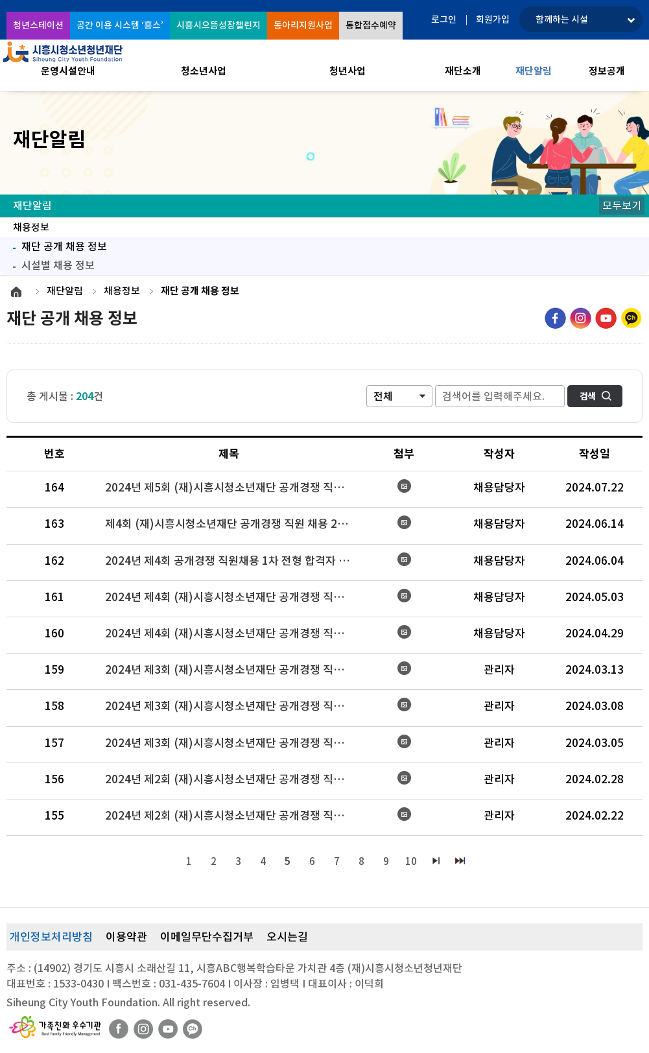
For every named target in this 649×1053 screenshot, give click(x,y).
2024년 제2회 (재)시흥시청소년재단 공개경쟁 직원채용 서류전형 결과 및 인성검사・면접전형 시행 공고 (234, 816)
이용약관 (126, 937)
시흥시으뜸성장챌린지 (218, 25)
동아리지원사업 (303, 25)
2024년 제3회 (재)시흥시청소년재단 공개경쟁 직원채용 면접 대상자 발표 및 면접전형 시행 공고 (234, 706)
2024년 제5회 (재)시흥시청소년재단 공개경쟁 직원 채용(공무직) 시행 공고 (234, 487)
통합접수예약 (371, 25)
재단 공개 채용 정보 (56, 245)
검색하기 (594, 396)
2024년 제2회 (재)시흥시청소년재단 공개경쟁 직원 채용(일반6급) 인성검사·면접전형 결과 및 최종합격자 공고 (234, 779)
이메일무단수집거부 (207, 937)
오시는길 (287, 937)
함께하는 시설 (562, 19)
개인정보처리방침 (51, 937)
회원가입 (493, 19)
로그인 (443, 19)
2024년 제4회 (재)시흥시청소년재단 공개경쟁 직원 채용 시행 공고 (234, 633)
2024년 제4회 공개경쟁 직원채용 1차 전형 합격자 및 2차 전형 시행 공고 (234, 561)
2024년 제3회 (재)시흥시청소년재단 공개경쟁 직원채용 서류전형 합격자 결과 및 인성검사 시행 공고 (234, 743)
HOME (16, 292)
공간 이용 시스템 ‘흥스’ (120, 25)
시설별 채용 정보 (58, 265)
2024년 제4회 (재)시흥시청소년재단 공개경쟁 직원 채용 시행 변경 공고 (234, 597)
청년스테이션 (38, 25)
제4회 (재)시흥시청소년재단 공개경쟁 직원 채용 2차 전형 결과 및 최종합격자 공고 (234, 524)
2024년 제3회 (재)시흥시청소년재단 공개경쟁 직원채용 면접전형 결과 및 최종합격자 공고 (234, 670)
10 (411, 861)
